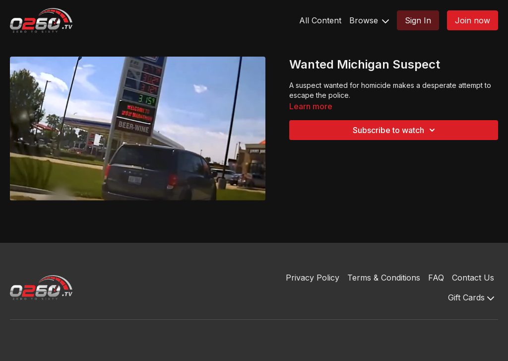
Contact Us (473, 278)
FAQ (436, 278)
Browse (369, 20)
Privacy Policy (312, 278)
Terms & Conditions (383, 278)
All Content (320, 20)
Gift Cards (471, 297)
